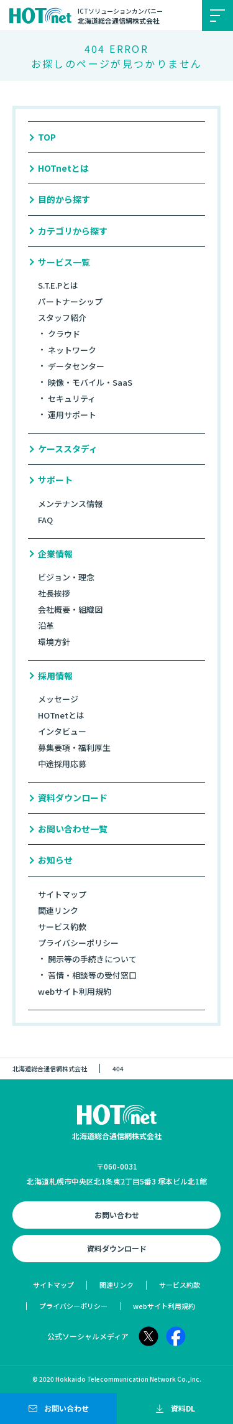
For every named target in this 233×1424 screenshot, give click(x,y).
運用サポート (72, 415)
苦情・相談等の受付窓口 (92, 975)
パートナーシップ (70, 301)
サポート (55, 480)
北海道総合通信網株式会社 (49, 1068)
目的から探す (64, 199)
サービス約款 (62, 927)
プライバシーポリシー (78, 943)
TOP (47, 137)
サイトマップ (62, 894)
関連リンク (58, 910)
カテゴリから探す (72, 231)
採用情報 (55, 676)
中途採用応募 (62, 764)
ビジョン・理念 (66, 577)
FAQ (45, 520)
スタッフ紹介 (62, 317)
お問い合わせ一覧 (72, 829)
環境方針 (54, 642)
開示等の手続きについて (92, 959)
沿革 (46, 625)
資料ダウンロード (72, 798)
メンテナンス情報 (70, 504)
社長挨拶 (54, 593)
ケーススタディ (68, 449)
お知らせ (55, 860)
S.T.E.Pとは (58, 285)
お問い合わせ (116, 1214)
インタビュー (62, 731)
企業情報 (55, 554)
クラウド (64, 334)
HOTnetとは (63, 168)
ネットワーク (72, 350)
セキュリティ (72, 398)
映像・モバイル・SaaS (90, 382)
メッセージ (58, 699)
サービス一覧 (64, 262)
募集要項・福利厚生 (74, 747)
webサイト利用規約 (74, 991)
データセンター (76, 366)
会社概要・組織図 (70, 609)
